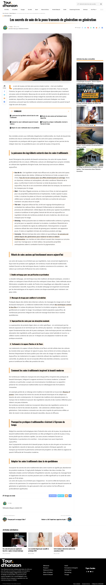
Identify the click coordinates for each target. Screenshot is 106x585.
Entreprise (68, 569)
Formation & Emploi (71, 567)
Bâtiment (46, 564)
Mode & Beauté (8, 16)
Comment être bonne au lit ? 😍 (87, 125)
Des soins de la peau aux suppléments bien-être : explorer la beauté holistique (13, 549)
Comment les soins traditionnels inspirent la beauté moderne (24, 122)
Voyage (66, 573)
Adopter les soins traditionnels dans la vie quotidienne (25, 126)
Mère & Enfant (48, 571)
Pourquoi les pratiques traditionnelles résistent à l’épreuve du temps (54, 122)
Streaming (67, 571)
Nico (12, 26)
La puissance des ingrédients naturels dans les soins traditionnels (24, 117)
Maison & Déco (48, 569)
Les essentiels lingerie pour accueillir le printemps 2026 (38, 549)
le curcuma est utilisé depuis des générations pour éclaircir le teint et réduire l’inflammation (41, 235)
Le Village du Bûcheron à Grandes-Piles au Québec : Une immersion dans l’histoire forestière (89, 169)
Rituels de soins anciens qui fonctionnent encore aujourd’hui (53, 117)
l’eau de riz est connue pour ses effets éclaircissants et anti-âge (42, 176)
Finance (45, 567)
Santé (66, 564)
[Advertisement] (90, 44)
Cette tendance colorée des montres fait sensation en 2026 (64, 549)
